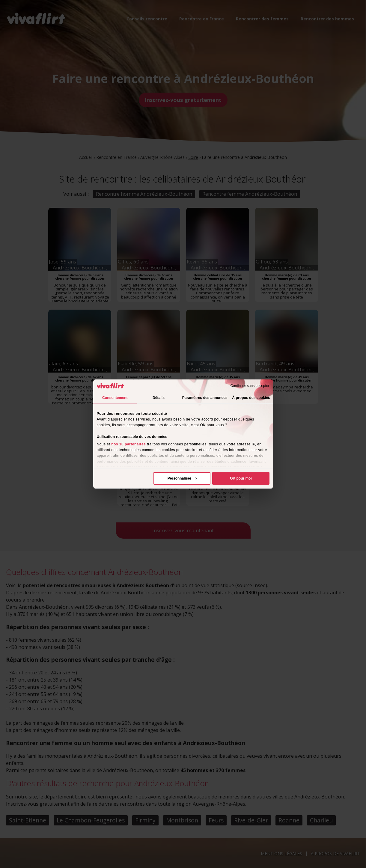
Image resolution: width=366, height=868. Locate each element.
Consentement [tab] (115, 398)
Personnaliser (182, 478)
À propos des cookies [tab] (251, 398)
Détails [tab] (159, 398)
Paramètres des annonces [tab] (205, 398)
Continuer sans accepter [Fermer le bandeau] (249, 386)
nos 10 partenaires (128, 444)
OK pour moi (241, 478)
